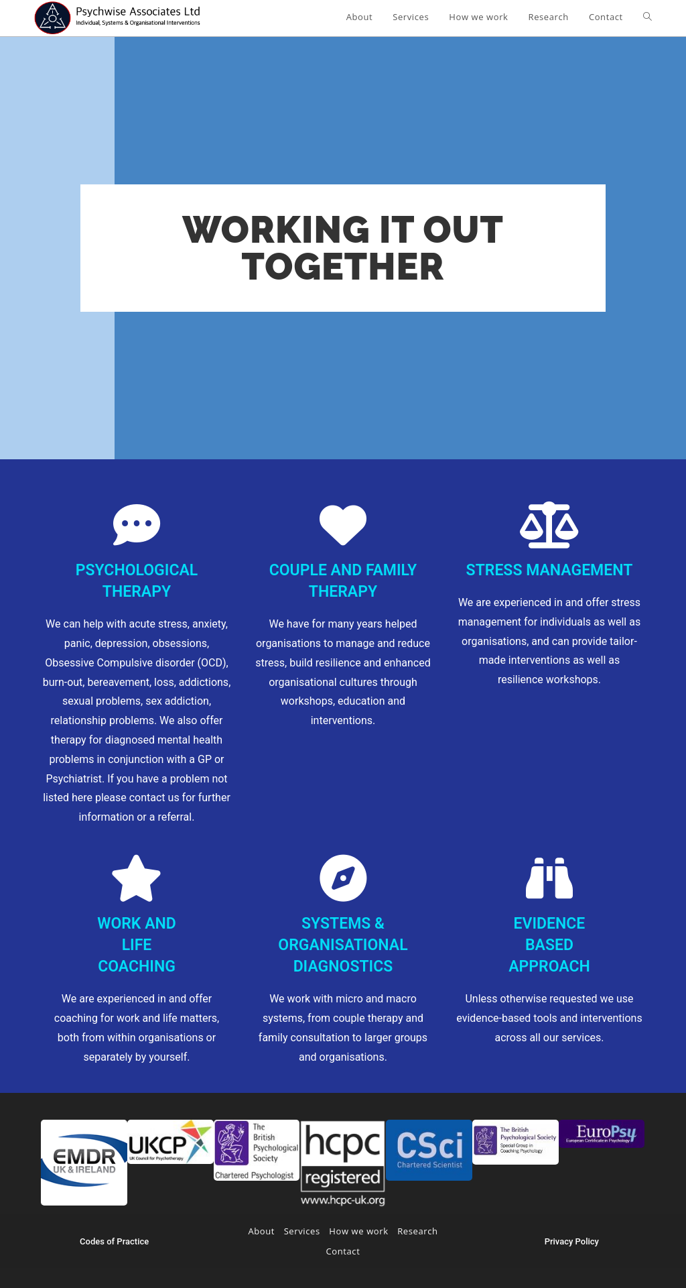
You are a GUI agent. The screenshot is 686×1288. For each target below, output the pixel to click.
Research (417, 1231)
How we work (358, 1231)
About (261, 1231)
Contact (343, 1251)
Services (302, 1231)
